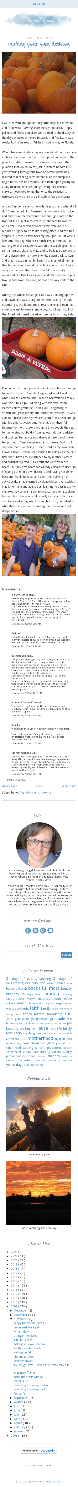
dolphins (49, 1003)
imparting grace (51, 1023)
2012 (14, 1293)
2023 (14, 1252)
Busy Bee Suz (18, 656)
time (32, 1056)
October (19, 1319)
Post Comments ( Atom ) (35, 792)
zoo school (36, 1064)
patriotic (61, 1043)
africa (61, 983)
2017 (14, 1273)
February (20, 1427)
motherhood (40, 1038)
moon (23, 1039)
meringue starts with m (28, 1377)
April (17, 1419)
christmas (44, 998)
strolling (45, 1051)
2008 (14, 1435)
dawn (21, 1003)
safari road (13, 1047)
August (19, 1402)
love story (14, 1033)
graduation (22, 1018)
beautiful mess (44, 988)
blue (37, 994)
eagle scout (64, 1003)
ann (69, 983)
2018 (14, 1268)
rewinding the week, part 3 (31, 1389)
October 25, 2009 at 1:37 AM (26, 715)
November (21, 1314)
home (9, 1023)
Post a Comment (16, 780)
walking (28, 1060)
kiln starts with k (24, 1339)
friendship (54, 1014)
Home (39, 786)
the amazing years (39, 1154)
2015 (14, 1281)
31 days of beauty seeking (28, 978)
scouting (27, 1047)
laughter (30, 1028)
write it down (22, 1331)
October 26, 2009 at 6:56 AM (26, 743)
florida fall (20, 1393)
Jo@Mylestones (19, 595)
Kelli (13, 633)
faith (35, 1008)
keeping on (15, 1028)
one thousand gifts (38, 1043)
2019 (14, 1264)
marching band (32, 1033)
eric (26, 1008)
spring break (13, 1051)
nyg (19, 1043)
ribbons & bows (23, 1356)
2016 (14, 1277)
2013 (14, 1289)
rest (70, 1043)
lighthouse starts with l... (29, 1348)
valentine (67, 1056)
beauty (66, 988)
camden (50, 993)
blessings (27, 994)
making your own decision (30, 1344)
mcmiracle (49, 1033)
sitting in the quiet (25, 1335)
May (17, 1414)
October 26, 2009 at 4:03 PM (26, 774)
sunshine (22, 1056)
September (21, 1397)
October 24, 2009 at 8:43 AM (26, 624)
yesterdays (14, 1065)
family (46, 1008)
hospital (25, 1023)
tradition (41, 1056)
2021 (14, 1256)
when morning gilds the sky (39, 1228)
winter (57, 1060)
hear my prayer (23, 1361)
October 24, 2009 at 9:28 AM (26, 646)
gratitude (57, 1019)
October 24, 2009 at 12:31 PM (26, 693)
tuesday (54, 1056)
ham (69, 1018)
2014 (14, 1285)
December (21, 1310)
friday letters (34, 1014)
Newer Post (9, 786)
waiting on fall (22, 1352)
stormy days (30, 1051)
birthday (12, 994)
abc (42, 983)
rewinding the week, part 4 (31, 1385)
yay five (67, 1060)
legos (53, 1029)
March (18, 1423)
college (10, 1003)
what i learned (43, 1060)
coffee (68, 998)
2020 (14, 1260)
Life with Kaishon (20, 753)
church (56, 998)
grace (9, 1018)
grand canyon (39, 1018)
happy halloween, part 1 (29, 1323)
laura (42, 1028)
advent (51, 983)
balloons (11, 988)
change (31, 998)
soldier (68, 1047)
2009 (14, 1306)
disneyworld (35, 1003)
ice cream (36, 1023)
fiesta (54, 1008)
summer (56, 1051)
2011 (14, 1298)
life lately (64, 1028)
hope (17, 1023)
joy (69, 1023)
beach (22, 988)
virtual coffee (14, 1060)
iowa (63, 1023)
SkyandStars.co (52, 1481)
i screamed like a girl (26, 1327)
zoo (26, 1064)
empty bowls (14, 1008)
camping (67, 994)
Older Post (68, 786)
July (17, 1406)
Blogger (46, 1465)
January (19, 1431)
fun (68, 1013)
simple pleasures (48, 1047)
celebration (15, 998)
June (17, 1410)
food (18, 1014)
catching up (21, 1381)
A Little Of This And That (24, 702)
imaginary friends (24, 1372)
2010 (14, 1302)
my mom (60, 1038)
